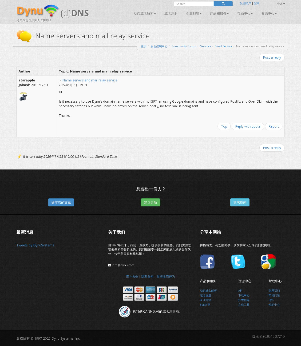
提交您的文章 (61, 202)
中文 (281, 3)
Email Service (223, 46)
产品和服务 (219, 13)
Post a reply (272, 57)
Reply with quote (248, 126)
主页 (144, 46)
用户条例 (132, 276)
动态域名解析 (145, 13)
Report (274, 126)
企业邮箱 (194, 13)
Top (224, 126)
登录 (257, 3)
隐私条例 (147, 276)
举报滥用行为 (166, 276)
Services (205, 46)
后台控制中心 (158, 46)
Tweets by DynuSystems (35, 245)
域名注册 (171, 13)
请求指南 (239, 202)
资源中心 (269, 13)
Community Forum (183, 46)
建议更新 (150, 202)
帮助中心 (245, 13)
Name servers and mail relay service (89, 80)
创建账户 (245, 3)
